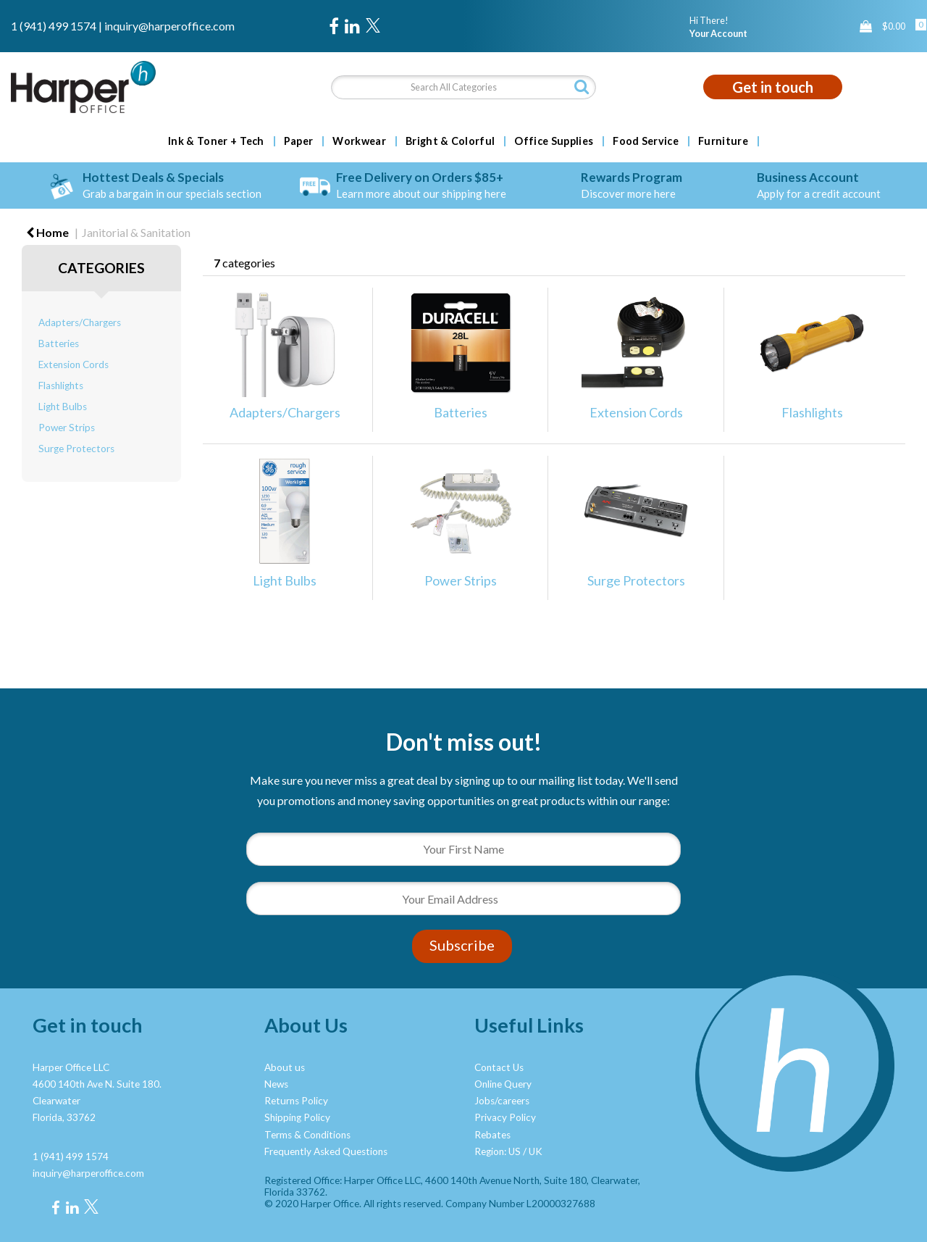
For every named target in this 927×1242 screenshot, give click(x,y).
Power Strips (66, 427)
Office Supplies (553, 141)
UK (535, 1151)
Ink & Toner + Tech (216, 141)
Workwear (359, 141)
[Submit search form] (581, 87)
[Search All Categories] (464, 87)
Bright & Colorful (450, 141)
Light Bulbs (62, 406)
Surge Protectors (76, 448)
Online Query (503, 1084)
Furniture (723, 141)
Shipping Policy (297, 1117)
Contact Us (499, 1067)
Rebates (492, 1135)
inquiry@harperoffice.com (169, 26)
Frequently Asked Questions (325, 1151)
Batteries (58, 343)
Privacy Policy (505, 1117)
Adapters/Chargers (79, 322)
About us (284, 1067)
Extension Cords (73, 364)
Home (47, 232)
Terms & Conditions (307, 1135)
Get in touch (772, 87)
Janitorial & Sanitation (136, 232)
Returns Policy (296, 1100)
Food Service (646, 141)
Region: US (497, 1151)
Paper (299, 141)
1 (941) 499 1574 (53, 26)
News (276, 1084)
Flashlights (60, 385)
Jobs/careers (501, 1100)
